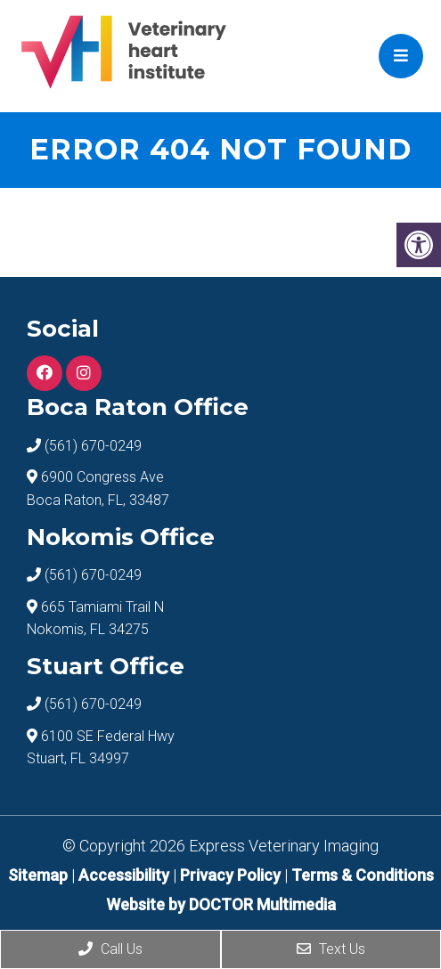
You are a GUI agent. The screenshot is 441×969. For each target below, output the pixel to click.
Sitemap (38, 875)
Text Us (331, 948)
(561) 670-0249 (93, 445)
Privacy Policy (232, 875)
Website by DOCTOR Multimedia (221, 904)
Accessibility (123, 875)
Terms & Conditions (362, 875)
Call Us (110, 948)
